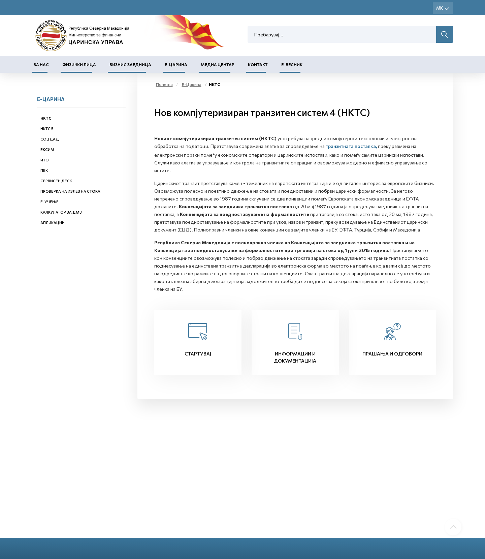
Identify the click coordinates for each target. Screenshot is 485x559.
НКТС (45, 118)
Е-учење (49, 201)
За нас (41, 64)
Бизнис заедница (130, 64)
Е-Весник (291, 64)
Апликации (52, 222)
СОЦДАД (49, 139)
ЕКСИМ (47, 149)
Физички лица (79, 64)
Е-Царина (176, 64)
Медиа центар (217, 64)
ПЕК (44, 170)
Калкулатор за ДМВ (61, 212)
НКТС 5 (47, 128)
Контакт (258, 64)
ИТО (44, 160)
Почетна (164, 84)
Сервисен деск (56, 181)
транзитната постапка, (351, 146)
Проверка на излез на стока (70, 191)
